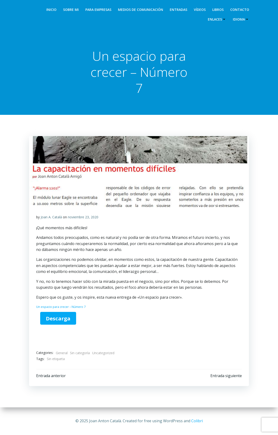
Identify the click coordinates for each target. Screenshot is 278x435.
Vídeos (200, 9)
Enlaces (217, 19)
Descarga (58, 318)
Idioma (241, 19)
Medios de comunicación (140, 9)
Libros (218, 9)
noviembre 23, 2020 (83, 217)
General (62, 353)
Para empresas (98, 9)
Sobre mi (71, 9)
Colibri (197, 420)
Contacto (239, 9)
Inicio (51, 9)
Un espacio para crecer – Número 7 (61, 307)
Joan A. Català (51, 217)
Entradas (178, 9)
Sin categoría (80, 353)
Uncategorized (103, 353)
